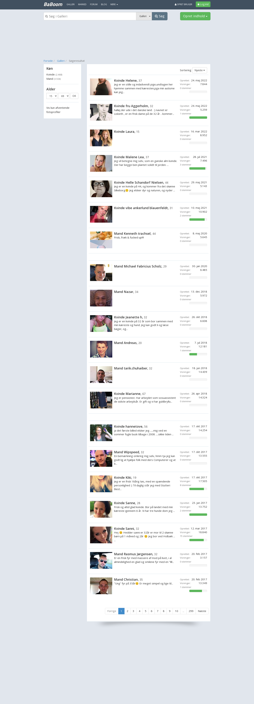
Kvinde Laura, (126, 131)
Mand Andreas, (128, 343)
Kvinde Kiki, (125, 477)
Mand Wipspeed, (129, 452)
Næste (202, 611)
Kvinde (54, 74)
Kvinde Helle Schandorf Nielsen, (141, 182)
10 (176, 611)
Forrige (111, 611)
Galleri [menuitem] (71, 4)
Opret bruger (183, 4)
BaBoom (53, 4)
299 (191, 611)
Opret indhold (195, 16)
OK (74, 96)
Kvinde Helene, (128, 80)
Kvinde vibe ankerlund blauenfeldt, (143, 208)
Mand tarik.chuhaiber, (133, 368)
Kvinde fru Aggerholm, (133, 106)
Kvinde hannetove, (130, 426)
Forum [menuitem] (94, 4)
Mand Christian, (128, 579)
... (183, 611)
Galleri (61, 60)
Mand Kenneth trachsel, (135, 233)
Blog (104, 4)
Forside (48, 60)
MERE (114, 4)
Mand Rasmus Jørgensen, (135, 554)
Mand (53, 78)
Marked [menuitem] (82, 4)
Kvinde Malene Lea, (131, 157)
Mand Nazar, (126, 292)
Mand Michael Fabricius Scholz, (140, 266)
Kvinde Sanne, (127, 503)
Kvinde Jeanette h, (130, 317)
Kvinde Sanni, (126, 528)
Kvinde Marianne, (129, 394)
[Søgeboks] (90, 16)
